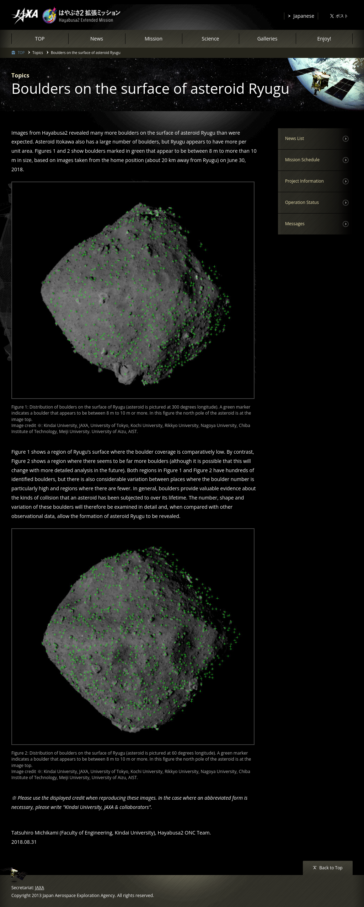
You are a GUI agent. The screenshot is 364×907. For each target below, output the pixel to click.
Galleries (267, 38)
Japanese (303, 15)
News (96, 38)
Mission (153, 38)
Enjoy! (324, 38)
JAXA (39, 888)
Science (210, 38)
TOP (39, 38)
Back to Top (330, 868)
